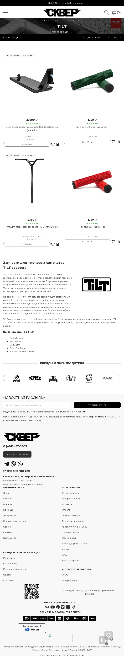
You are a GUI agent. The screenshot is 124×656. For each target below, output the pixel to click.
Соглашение (10, 560)
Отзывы (7, 529)
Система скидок (70, 529)
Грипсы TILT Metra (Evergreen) (92, 127)
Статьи (65, 571)
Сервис (7, 523)
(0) (116, 12)
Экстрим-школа (12, 512)
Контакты (8, 577)
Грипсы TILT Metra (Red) (92, 225)
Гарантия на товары (73, 517)
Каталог (7, 495)
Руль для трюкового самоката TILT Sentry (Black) (32, 225)
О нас (6, 489)
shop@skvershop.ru (72, 3)
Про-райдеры (69, 577)
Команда (8, 506)
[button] (4, 375)
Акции (65, 545)
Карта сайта (9, 534)
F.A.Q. (65, 551)
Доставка (67, 500)
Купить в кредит (71, 557)
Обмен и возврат (71, 512)
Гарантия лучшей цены (75, 523)
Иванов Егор (77, 652)
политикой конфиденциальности (23, 416)
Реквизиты (9, 554)
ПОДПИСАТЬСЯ (97, 401)
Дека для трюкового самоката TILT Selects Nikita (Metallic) (32, 129)
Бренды (7, 500)
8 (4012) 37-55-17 (15, 442)
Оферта (7, 571)
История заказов (71, 495)
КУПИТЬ (27, 142)
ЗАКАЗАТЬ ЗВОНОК (17, 451)
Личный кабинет (71, 489)
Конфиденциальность (15, 565)
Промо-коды (69, 534)
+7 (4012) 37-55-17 (51, 3)
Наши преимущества (14, 517)
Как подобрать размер (74, 540)
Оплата (66, 506)
